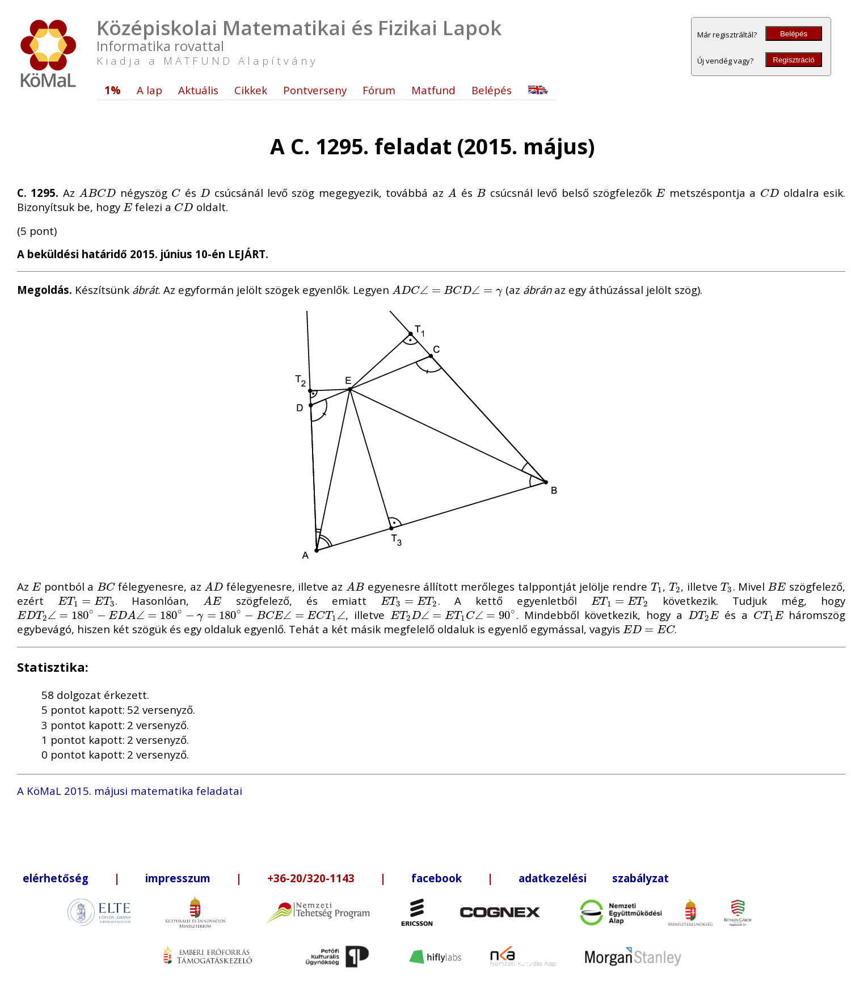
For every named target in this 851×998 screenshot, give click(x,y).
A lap (149, 90)
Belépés (793, 34)
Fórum (379, 90)
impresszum (177, 878)
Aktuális (198, 90)
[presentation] (97, 193)
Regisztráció (793, 60)
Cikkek (250, 90)
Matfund (433, 90)
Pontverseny (315, 90)
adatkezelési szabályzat (594, 878)
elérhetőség (56, 878)
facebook (436, 878)
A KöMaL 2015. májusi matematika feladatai (129, 791)
